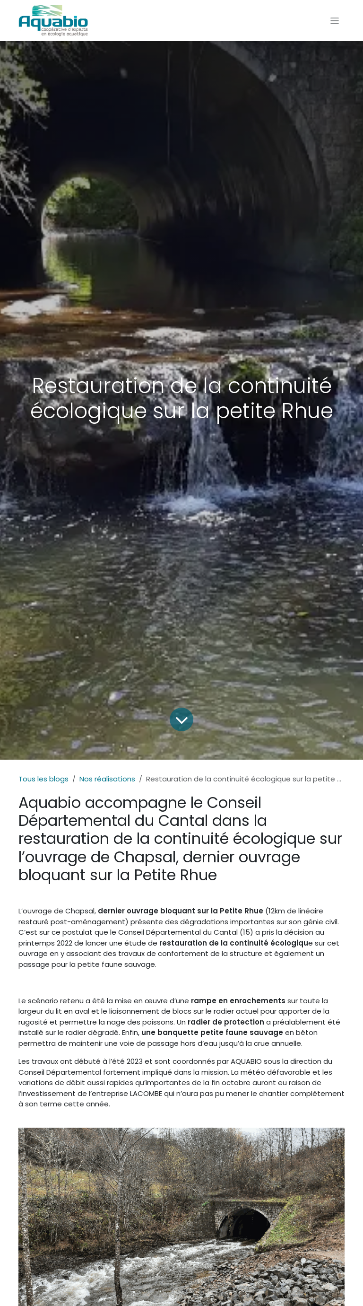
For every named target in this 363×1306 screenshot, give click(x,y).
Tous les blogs (43, 779)
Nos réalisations (107, 779)
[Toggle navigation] (335, 20)
